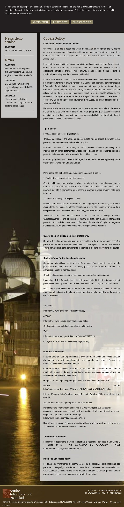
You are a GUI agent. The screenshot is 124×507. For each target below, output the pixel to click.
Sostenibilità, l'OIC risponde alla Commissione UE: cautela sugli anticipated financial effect (19, 72)
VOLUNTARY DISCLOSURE (18, 50)
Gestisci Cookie (85, 502)
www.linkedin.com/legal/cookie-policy (71, 321)
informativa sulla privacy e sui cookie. (57, 10)
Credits (7, 505)
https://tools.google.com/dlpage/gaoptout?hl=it (64, 418)
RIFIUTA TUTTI (60, 22)
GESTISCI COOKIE (82, 22)
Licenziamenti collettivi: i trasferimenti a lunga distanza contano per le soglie (18, 102)
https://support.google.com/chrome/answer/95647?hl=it (84, 380)
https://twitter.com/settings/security (74, 341)
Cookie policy (115, 502)
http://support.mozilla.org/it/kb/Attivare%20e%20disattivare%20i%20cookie (77, 389)
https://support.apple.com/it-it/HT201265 (74, 403)
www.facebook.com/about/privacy (70, 311)
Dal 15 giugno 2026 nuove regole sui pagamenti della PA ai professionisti (18, 87)
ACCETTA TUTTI (40, 22)
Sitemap (97, 502)
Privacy (105, 502)
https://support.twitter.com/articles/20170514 (75, 336)
